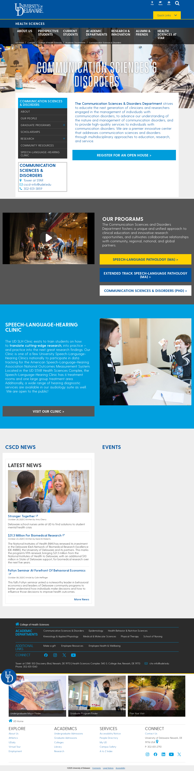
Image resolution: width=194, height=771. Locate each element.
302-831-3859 (33, 188)
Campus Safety (108, 746)
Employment (15, 751)
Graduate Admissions (65, 737)
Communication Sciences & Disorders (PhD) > (145, 290)
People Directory (109, 737)
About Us (24, 31)
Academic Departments (96, 32)
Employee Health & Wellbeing (104, 645)
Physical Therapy (130, 636)
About (25, 111)
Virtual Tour (15, 746)
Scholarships (30, 131)
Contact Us (151, 733)
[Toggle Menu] (64, 125)
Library (58, 746)
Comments (96, 768)
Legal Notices (108, 768)
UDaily (12, 742)
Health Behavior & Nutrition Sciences (127, 630)
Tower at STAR (31, 180)
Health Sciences (30, 23)
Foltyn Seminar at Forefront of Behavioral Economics (46, 570)
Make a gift (49, 645)
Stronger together (21, 516)
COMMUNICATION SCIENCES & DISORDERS (41, 102)
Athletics (13, 737)
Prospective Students (48, 32)
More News (81, 599)
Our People (29, 118)
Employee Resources (72, 645)
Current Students (70, 32)
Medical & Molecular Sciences (99, 636)
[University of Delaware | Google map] (157, 742)
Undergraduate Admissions (68, 733)
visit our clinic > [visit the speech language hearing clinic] (48, 411)
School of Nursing (152, 636)
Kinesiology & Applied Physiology (60, 636)
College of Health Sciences (50, 43)
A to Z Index (106, 751)
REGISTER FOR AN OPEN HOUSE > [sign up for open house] (124, 155)
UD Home (19, 43)
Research (27, 138)
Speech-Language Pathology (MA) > (145, 259)
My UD (103, 742)
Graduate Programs (36, 125)
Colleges (31, 43)
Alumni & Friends (143, 32)
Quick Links (164, 15)
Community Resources (37, 145)
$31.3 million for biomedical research (34, 535)
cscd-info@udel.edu (37, 184)
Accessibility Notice (110, 733)
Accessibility (120, 768)
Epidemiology (96, 630)
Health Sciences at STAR (167, 34)
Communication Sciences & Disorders (105, 43)
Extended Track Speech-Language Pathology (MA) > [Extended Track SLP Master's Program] (145, 275)
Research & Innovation (120, 32)
